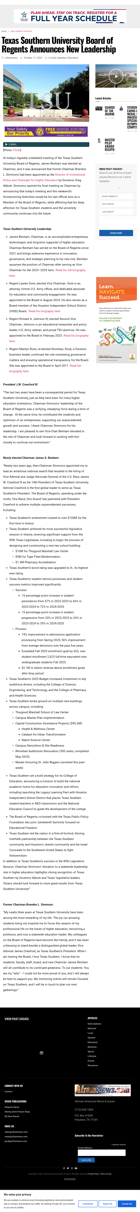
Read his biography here (44, 311)
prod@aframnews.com (16, 1141)
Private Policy (93, 1173)
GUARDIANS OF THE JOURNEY (112, 110)
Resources (93, 1065)
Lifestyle (93, 1056)
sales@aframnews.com (16, 1132)
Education (28, 31)
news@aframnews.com (16, 1136)
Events (92, 1060)
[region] (70, 1201)
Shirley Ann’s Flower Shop (17, 1111)
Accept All (127, 1204)
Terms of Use (105, 1173)
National (93, 1028)
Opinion (91, 1037)
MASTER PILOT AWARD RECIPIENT (111, 144)
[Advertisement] (114, 258)
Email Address (86, 1147)
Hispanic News (12, 1107)
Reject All (107, 1204)
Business (92, 1047)
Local (91, 1033)
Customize (86, 1204)
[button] (116, 76)
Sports (91, 1051)
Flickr (16, 150)
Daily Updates (16, 31)
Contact (8, 1091)
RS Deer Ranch (12, 1116)
